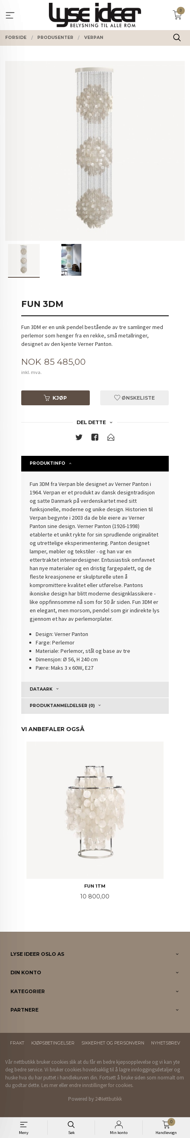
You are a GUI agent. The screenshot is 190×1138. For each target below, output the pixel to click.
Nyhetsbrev (165, 1043)
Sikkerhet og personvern (112, 1043)
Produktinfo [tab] (47, 463)
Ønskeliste (134, 398)
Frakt (17, 1043)
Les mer (49, 1085)
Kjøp (55, 398)
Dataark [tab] (41, 689)
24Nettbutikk (108, 1098)
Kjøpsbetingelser (53, 1043)
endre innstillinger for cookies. (101, 1085)
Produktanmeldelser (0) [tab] (62, 705)
